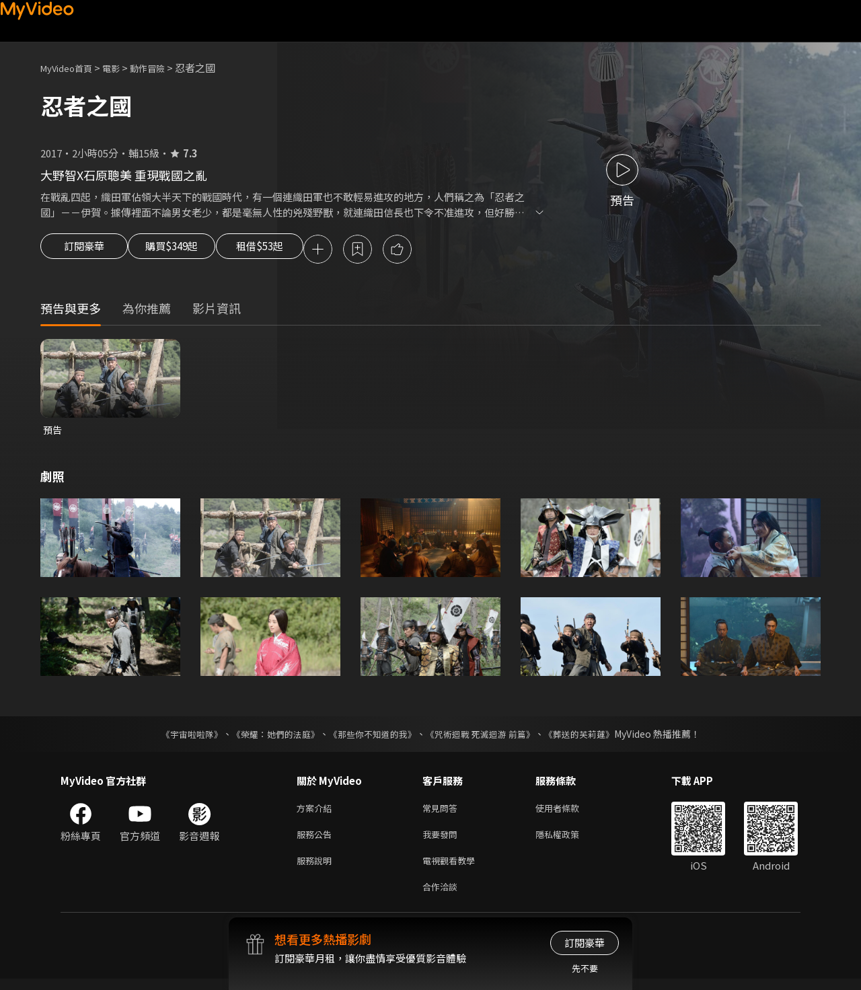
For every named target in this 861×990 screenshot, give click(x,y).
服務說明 (317, 869)
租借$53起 (291, 250)
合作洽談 (442, 897)
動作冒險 (162, 68)
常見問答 (442, 812)
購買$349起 (187, 250)
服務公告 (317, 840)
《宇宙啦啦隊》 (178, 737)
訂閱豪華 (84, 250)
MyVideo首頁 (71, 68)
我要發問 (442, 840)
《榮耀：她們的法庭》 (268, 737)
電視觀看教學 (452, 869)
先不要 (585, 968)
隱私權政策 (569, 840)
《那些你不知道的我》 (371, 737)
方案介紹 (317, 812)
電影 (122, 68)
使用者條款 (569, 812)
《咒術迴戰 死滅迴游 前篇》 (486, 737)
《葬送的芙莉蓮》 (592, 737)
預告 (53, 432)
